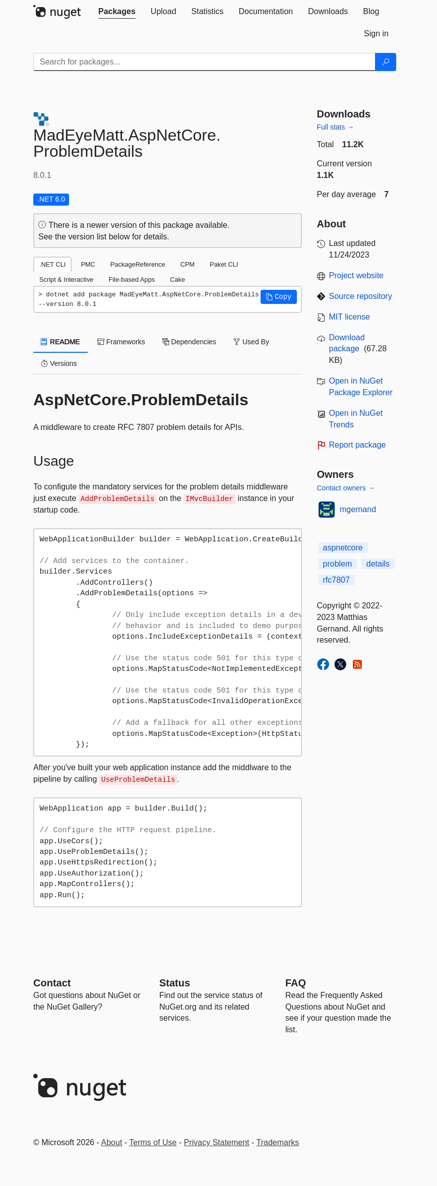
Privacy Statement (216, 1142)
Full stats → (335, 127)
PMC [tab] (88, 264)
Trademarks (278, 1142)
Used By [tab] (251, 342)
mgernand (358, 509)
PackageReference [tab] (137, 264)
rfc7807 (336, 580)
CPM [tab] (187, 264)
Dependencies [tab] (189, 342)
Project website (356, 275)
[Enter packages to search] (204, 62)
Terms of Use (152, 1142)
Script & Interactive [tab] (66, 279)
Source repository (360, 296)
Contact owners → (346, 488)
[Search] (385, 62)
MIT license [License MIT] (349, 317)
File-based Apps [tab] (131, 279)
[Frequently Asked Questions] (295, 982)
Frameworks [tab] (121, 342)
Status (174, 982)
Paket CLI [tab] (224, 264)
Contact (52, 982)
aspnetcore (343, 547)
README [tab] (60, 342)
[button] (279, 297)
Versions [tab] (59, 363)
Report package (357, 445)
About (111, 1142)
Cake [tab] (177, 279)
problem (337, 563)
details (378, 563)
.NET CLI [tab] (52, 264)
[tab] (117, 12)
